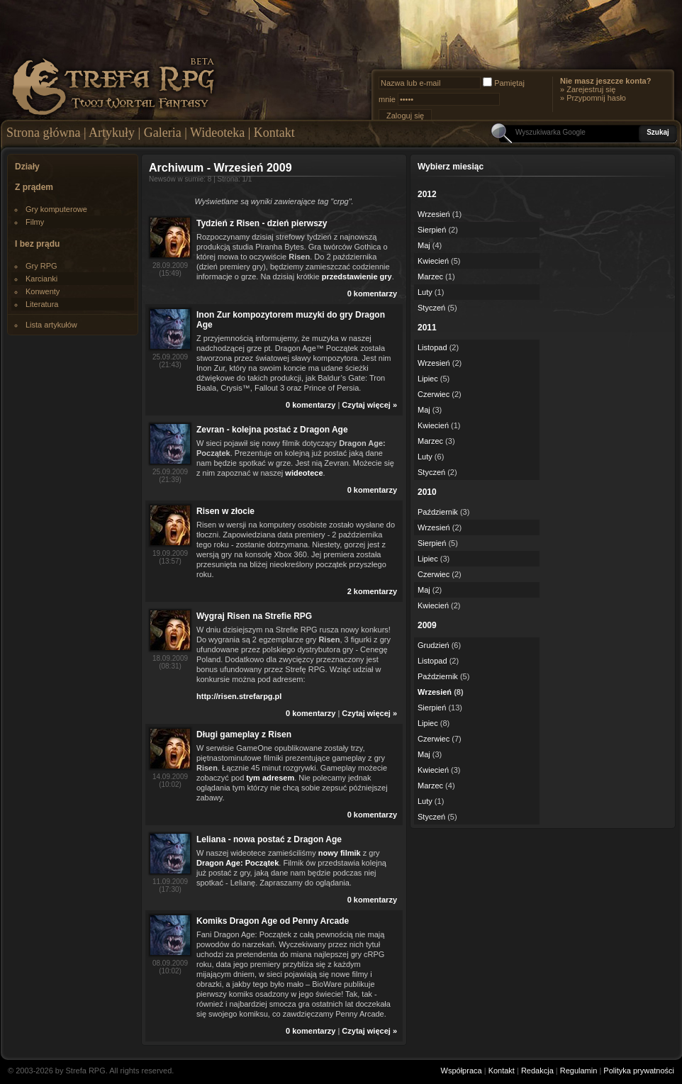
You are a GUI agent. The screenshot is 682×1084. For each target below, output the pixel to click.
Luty (425, 292)
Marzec (430, 276)
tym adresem (270, 777)
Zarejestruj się (590, 89)
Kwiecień (433, 261)
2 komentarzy (372, 591)
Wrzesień (434, 214)
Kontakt (274, 132)
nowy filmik (339, 853)
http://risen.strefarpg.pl (238, 696)
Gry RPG (41, 266)
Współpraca (461, 1070)
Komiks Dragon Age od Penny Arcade (272, 921)
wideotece (304, 473)
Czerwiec (433, 394)
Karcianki (41, 278)
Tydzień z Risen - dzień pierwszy (261, 223)
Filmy (35, 222)
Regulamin (579, 1070)
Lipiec (428, 378)
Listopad (432, 347)
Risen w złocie (225, 511)
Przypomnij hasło (596, 98)
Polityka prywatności (638, 1070)
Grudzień (433, 645)
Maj (424, 245)
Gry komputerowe (56, 209)
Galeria (162, 132)
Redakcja (537, 1070)
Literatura (42, 304)
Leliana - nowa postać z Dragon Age (269, 839)
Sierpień (432, 229)
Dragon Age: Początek (237, 863)
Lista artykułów (51, 324)
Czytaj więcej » (369, 405)
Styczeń (431, 307)
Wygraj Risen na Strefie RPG (254, 616)
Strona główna (43, 132)
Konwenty (43, 291)
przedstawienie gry (357, 276)
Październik (438, 512)
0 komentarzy (372, 293)
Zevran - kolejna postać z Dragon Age (272, 430)
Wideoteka (217, 132)
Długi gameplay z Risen (243, 734)
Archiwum (176, 168)
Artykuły (112, 132)
